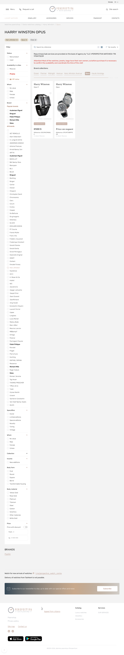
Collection (17, 453)
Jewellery (32, 18)
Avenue (59, 73)
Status (17, 53)
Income (17, 458)
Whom (17, 84)
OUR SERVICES (103, 612)
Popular (8, 554)
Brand (17, 103)
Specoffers (17, 410)
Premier (43, 73)
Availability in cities (17, 65)
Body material (17, 489)
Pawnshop (97, 18)
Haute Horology (98, 73)
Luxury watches (11, 18)
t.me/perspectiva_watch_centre (49, 573)
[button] (10, 9)
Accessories (51, 18)
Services (69, 18)
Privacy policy (13, 621)
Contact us (22, 626)
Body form (17, 467)
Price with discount (14, 527)
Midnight (51, 73)
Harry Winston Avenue (73, 73)
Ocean (36, 73)
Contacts (115, 18)
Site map (11, 626)
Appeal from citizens (52, 611)
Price (17, 523)
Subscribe (107, 589)
